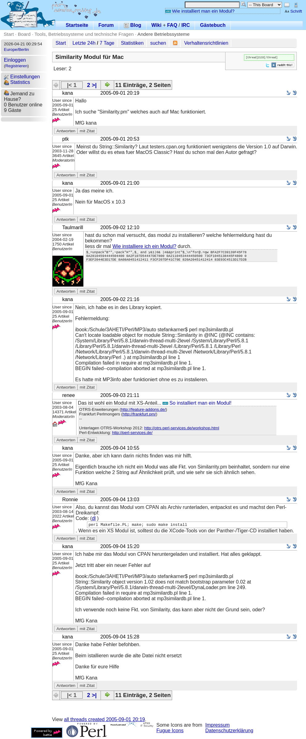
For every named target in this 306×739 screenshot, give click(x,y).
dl (94, 518)
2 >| (92, 85)
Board (24, 34)
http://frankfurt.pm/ (139, 414)
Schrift (293, 11)
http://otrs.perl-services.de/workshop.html (181, 428)
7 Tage (107, 43)
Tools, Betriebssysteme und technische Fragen (84, 34)
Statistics (17, 82)
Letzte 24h (84, 43)
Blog (132, 25)
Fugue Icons (170, 731)
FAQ (172, 25)
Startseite (77, 25)
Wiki (156, 25)
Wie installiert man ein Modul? (199, 11)
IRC (185, 25)
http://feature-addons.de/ (143, 409)
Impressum (217, 726)
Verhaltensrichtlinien (206, 43)
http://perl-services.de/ (132, 432)
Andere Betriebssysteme (164, 34)
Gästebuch (212, 25)
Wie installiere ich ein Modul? (144, 246)
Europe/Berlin (16, 49)
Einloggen (15, 60)
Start (9, 34)
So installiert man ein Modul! (197, 403)
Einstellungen (22, 76)
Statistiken (132, 43)
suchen (158, 43)
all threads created (104, 720)
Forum (106, 25)
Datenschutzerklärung (229, 731)
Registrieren (16, 66)
